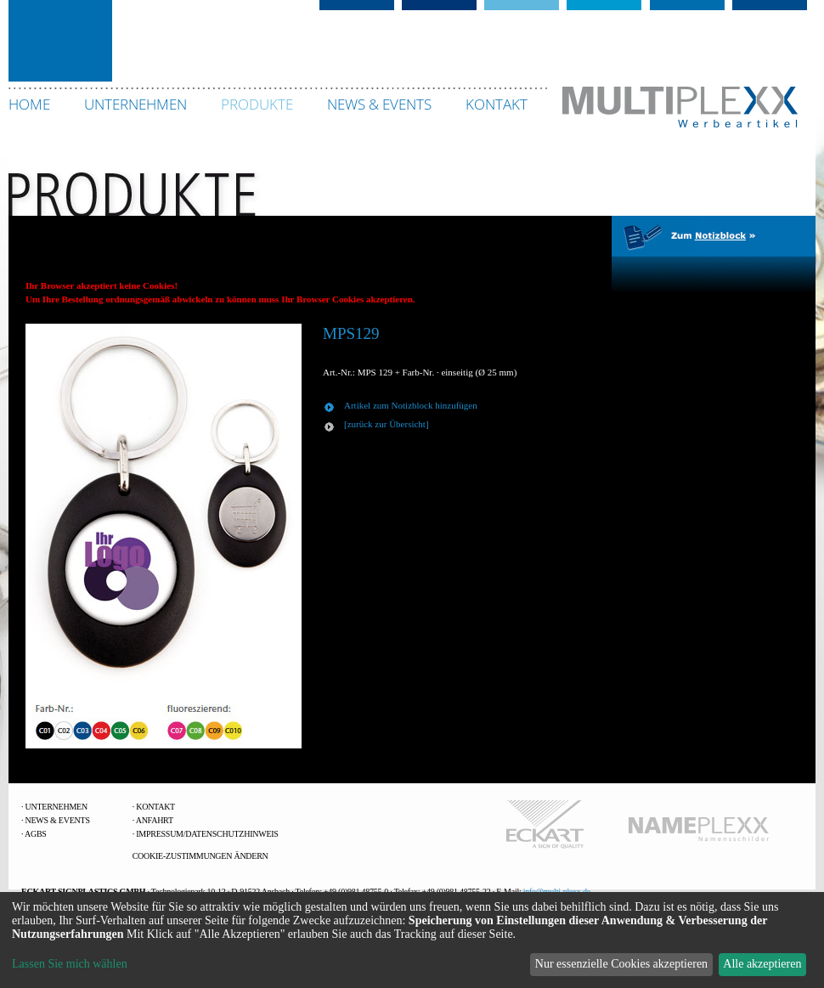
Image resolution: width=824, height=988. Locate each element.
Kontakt (155, 806)
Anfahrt (154, 820)
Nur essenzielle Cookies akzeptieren (621, 963)
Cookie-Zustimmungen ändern (200, 856)
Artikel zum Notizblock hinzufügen (410, 405)
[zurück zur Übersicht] (386, 424)
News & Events (57, 820)
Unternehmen (56, 806)
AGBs (36, 833)
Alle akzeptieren (762, 963)
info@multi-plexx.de (556, 891)
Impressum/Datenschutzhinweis (207, 833)
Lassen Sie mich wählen (69, 963)
